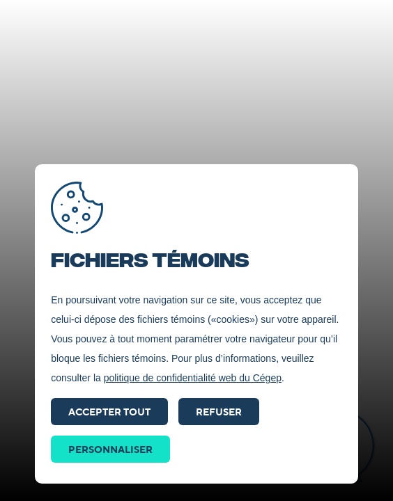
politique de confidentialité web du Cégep (193, 377)
